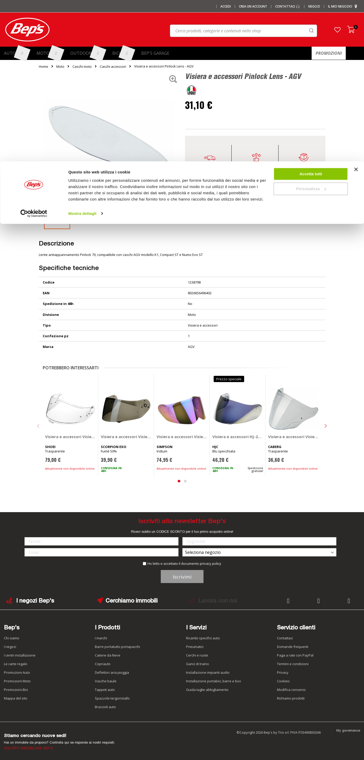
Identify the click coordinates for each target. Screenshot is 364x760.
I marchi (101, 638)
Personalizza (311, 27)
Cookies (283, 681)
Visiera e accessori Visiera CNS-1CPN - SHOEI (70, 436)
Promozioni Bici (16, 689)
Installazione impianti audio (208, 672)
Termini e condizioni (293, 663)
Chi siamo (11, 638)
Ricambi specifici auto (203, 638)
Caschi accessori (113, 66)
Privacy (282, 672)
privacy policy (210, 563)
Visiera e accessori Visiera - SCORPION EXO (126, 436)
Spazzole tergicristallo (112, 698)
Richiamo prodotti (291, 698)
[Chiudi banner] (356, 10)
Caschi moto (82, 66)
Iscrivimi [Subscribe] (182, 577)
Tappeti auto (105, 689)
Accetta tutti (311, 12)
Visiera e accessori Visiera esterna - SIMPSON (182, 436)
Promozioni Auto (17, 672)
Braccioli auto (105, 706)
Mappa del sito (15, 698)
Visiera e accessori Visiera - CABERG (293, 436)
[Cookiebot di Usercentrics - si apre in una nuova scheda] (34, 52)
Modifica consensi (291, 689)
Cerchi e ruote (197, 655)
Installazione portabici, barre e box (213, 681)
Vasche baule (105, 681)
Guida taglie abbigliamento (207, 689)
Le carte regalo (15, 663)
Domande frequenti (292, 646)
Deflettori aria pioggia (112, 672)
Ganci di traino (197, 663)
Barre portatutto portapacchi (117, 646)
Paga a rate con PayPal (295, 655)
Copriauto (102, 663)
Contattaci (285, 638)
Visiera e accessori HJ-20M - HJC (237, 436)
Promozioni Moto (17, 681)
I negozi (10, 646)
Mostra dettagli (82, 52)
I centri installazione (19, 655)
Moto (60, 66)
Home (43, 66)
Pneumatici (194, 646)
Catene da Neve (107, 655)
